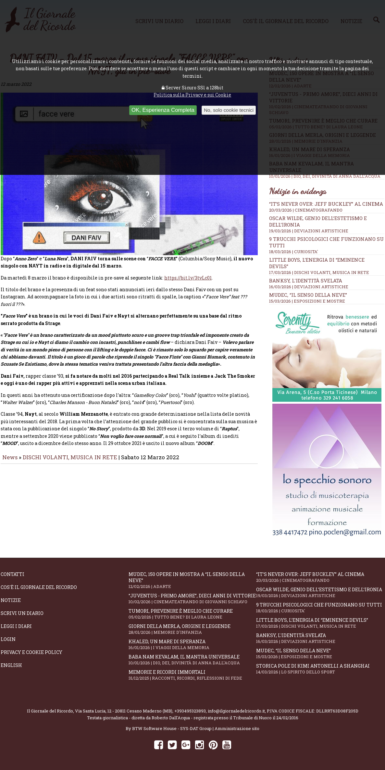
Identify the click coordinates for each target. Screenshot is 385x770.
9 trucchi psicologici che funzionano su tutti (320, 608)
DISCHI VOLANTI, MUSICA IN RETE (70, 461)
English (11, 665)
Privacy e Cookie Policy (31, 652)
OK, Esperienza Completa (162, 110)
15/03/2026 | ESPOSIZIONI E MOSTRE (307, 301)
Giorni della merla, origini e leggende (192, 629)
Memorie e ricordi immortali (192, 675)
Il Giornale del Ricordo (50, 711)
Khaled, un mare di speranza (192, 644)
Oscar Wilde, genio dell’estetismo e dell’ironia (320, 592)
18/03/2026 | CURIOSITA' (293, 251)
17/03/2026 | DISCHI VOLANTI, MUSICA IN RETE (319, 272)
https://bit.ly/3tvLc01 (188, 282)
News (10, 461)
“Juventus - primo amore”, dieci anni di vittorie (192, 599)
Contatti (12, 574)
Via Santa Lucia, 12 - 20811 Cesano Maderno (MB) (123, 711)
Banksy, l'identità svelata (305, 280)
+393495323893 (190, 711)
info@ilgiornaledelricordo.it (236, 711)
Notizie (11, 600)
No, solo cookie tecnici (229, 110)
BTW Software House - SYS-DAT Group (172, 728)
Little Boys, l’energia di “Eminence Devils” (320, 623)
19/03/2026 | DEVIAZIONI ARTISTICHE (308, 231)
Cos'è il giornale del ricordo (39, 587)
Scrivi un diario (22, 613)
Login (8, 639)
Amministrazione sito (237, 728)
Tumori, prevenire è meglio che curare (192, 614)
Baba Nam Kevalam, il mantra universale (192, 660)
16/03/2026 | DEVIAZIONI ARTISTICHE (308, 287)
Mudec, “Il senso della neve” (308, 295)
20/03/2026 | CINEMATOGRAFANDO (305, 210)
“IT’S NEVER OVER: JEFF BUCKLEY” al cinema (326, 204)
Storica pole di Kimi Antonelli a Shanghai (320, 669)
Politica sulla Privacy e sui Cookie (192, 95)
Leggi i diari (16, 626)
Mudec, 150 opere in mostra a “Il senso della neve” (192, 580)
